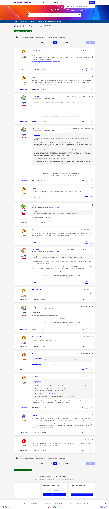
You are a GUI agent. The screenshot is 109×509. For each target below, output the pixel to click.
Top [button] (106, 503)
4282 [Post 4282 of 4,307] (35, 242)
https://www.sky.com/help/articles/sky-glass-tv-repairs (46, 61)
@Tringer (34, 102)
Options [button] (90, 26)
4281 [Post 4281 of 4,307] (35, 222)
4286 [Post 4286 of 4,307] (35, 346)
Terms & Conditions (34, 503)
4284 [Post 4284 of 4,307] (35, 299)
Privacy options (24, 503)
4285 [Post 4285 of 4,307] (35, 329)
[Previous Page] (42, 42)
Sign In (92, 2)
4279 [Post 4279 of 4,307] (35, 180)
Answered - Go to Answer (23, 31)
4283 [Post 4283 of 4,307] (35, 282)
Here (82, 116)
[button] (92, 50)
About (56, 2)
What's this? (23, 57)
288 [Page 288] (63, 42)
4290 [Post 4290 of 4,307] (35, 450)
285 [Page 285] (51, 42)
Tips (50, 2)
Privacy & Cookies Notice (47, 503)
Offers (62, 2)
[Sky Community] (24, 2)
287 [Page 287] (59, 42)
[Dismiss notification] (93, 6)
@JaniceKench (37, 135)
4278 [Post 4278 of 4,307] (35, 121)
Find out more (55, 98)
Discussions (37, 2)
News (45, 2)
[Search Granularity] (33, 15)
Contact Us (78, 503)
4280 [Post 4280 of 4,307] (35, 197)
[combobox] (57, 15)
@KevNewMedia (37, 381)
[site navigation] (15, 2)
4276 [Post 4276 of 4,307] (35, 69)
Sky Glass (54, 9)
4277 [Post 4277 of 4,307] (35, 89)
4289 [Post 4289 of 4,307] (35, 432)
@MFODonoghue (36, 312)
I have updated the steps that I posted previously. (45, 393)
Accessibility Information (60, 503)
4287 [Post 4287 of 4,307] (35, 369)
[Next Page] (66, 42)
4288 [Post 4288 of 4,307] (35, 407)
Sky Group (86, 503)
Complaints (70, 503)
